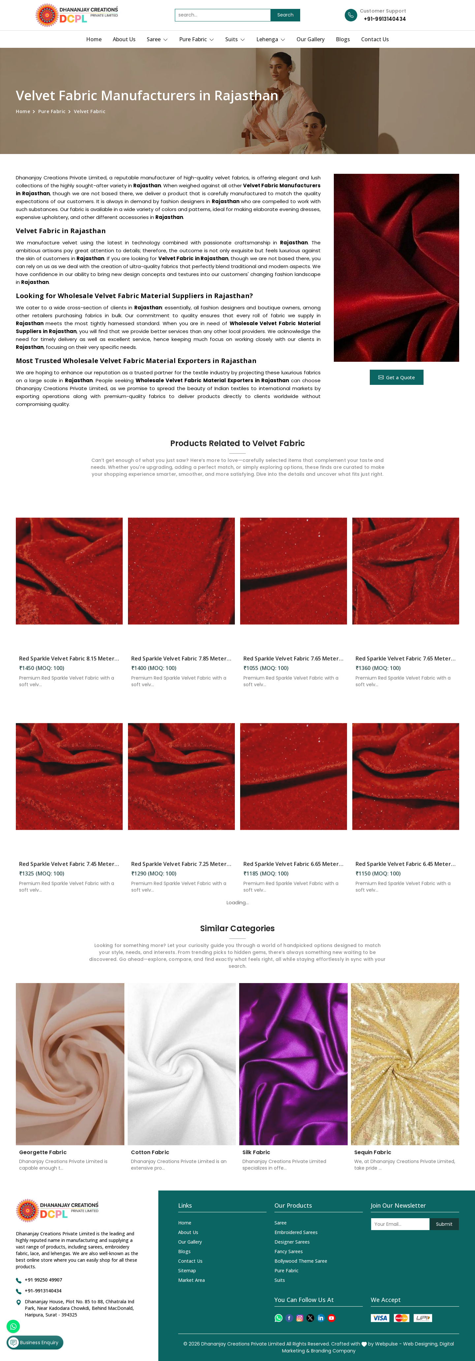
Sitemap (187, 1270)
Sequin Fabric (372, 1158)
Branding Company (333, 1350)
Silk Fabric (256, 1158)
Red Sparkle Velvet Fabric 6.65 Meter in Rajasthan (293, 869)
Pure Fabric (196, 39)
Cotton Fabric (150, 1158)
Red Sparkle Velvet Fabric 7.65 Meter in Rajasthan (293, 663)
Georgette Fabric (43, 1158)
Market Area (191, 1280)
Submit (444, 1224)
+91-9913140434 (385, 18)
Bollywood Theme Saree (300, 1261)
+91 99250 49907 (43, 1280)
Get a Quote (396, 377)
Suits (235, 39)
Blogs (343, 39)
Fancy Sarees (288, 1251)
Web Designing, (420, 1344)
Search (285, 15)
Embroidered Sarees (296, 1232)
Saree (157, 39)
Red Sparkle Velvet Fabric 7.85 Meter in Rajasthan (181, 663)
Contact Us (375, 39)
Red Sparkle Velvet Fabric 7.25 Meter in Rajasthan (181, 869)
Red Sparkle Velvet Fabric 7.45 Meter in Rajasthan (69, 869)
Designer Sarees (292, 1242)
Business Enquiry (33, 1342)
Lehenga (270, 39)
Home (94, 39)
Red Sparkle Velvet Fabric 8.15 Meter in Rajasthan (69, 663)
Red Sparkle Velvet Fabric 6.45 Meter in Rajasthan (406, 869)
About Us (124, 39)
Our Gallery (311, 39)
